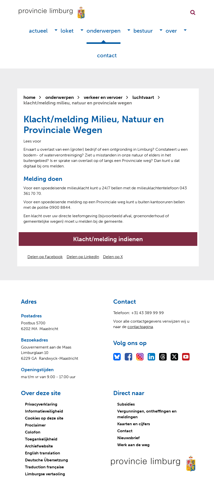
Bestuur (143, 30)
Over (171, 30)
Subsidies (126, 404)
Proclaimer (35, 425)
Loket (67, 30)
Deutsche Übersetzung (46, 460)
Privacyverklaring (41, 404)
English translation (42, 453)
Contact (107, 55)
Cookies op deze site (44, 418)
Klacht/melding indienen (108, 239)
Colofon (32, 432)
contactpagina (140, 326)
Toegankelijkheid (41, 439)
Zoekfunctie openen (192, 12)
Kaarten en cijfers (133, 424)
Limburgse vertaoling (45, 474)
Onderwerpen (103, 30)
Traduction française (44, 467)
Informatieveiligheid (44, 411)
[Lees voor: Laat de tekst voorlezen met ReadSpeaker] (32, 141)
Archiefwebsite (39, 446)
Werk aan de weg (133, 444)
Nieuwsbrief (128, 437)
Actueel (38, 30)
